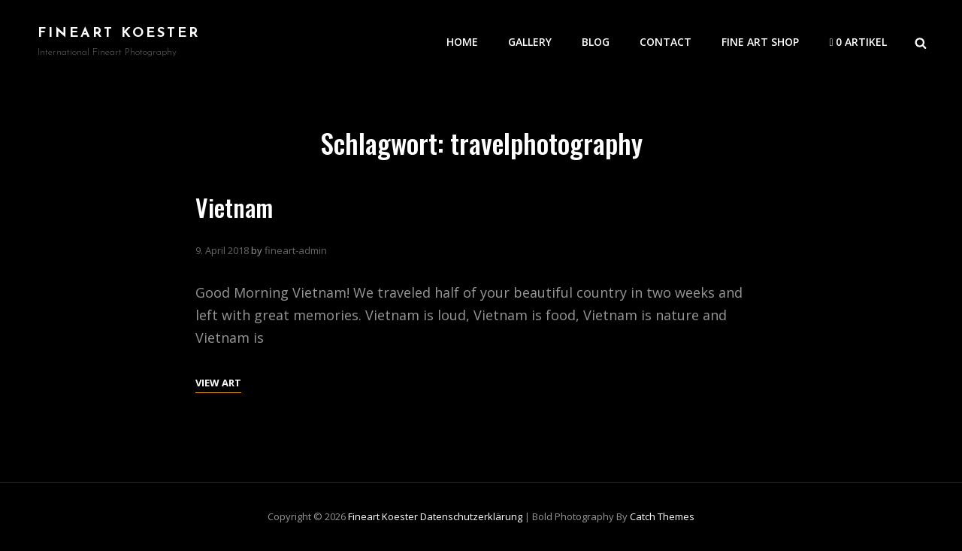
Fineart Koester (119, 33)
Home (462, 42)
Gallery (530, 42)
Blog (596, 42)
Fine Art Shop (760, 42)
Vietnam (234, 207)
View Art (218, 381)
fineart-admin (296, 250)
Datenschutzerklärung (471, 516)
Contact (665, 42)
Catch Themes (662, 516)
